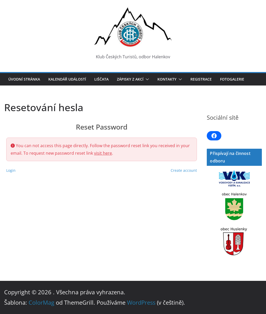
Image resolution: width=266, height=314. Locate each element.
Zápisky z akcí (130, 79)
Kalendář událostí (67, 79)
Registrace (201, 79)
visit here (103, 153)
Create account (184, 170)
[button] (146, 79)
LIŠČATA (101, 79)
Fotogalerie (232, 79)
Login (11, 170)
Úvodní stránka (24, 79)
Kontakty (166, 79)
